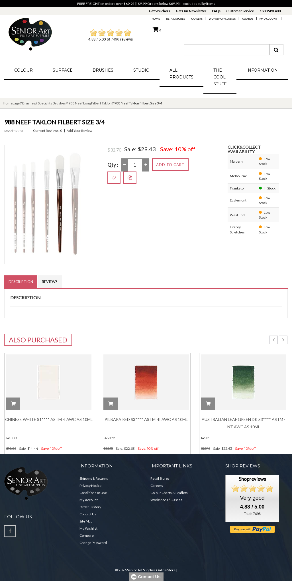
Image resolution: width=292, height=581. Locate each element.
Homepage (11, 103)
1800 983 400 (270, 11)
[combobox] (226, 49)
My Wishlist (88, 528)
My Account (268, 19)
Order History (90, 507)
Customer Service (240, 11)
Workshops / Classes (166, 500)
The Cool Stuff (219, 77)
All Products (181, 74)
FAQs (216, 11)
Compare (86, 535)
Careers (197, 19)
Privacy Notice (90, 485)
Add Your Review (79, 130)
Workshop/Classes (222, 19)
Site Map (85, 521)
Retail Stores (175, 19)
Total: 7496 (252, 514)
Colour (23, 70)
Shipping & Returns (93, 478)
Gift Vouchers (159, 11)
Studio (141, 70)
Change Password (93, 542)
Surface (63, 70)
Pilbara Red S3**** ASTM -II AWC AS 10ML (146, 419)
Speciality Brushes (52, 103)
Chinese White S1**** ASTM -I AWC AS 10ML (49, 419)
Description (21, 281)
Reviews (50, 281)
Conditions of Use (93, 493)
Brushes (103, 70)
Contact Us (87, 514)
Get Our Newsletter (191, 11)
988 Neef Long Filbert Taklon (90, 103)
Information (262, 70)
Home (156, 19)
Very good (252, 498)
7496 (115, 39)
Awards (247, 19)
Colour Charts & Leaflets (169, 493)
